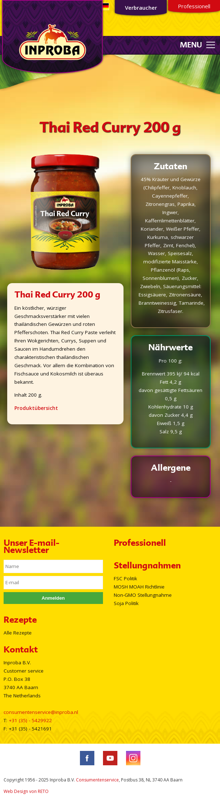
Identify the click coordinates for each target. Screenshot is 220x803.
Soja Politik (126, 603)
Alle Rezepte (18, 632)
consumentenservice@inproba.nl (41, 712)
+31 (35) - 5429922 (30, 720)
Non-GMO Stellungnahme (143, 595)
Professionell (194, 6)
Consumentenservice (97, 780)
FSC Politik (125, 578)
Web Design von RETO (26, 791)
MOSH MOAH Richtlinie (139, 586)
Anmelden (53, 598)
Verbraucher (141, 7)
